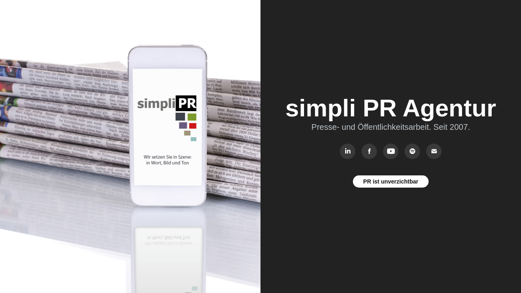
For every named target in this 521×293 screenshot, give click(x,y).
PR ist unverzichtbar (390, 181)
